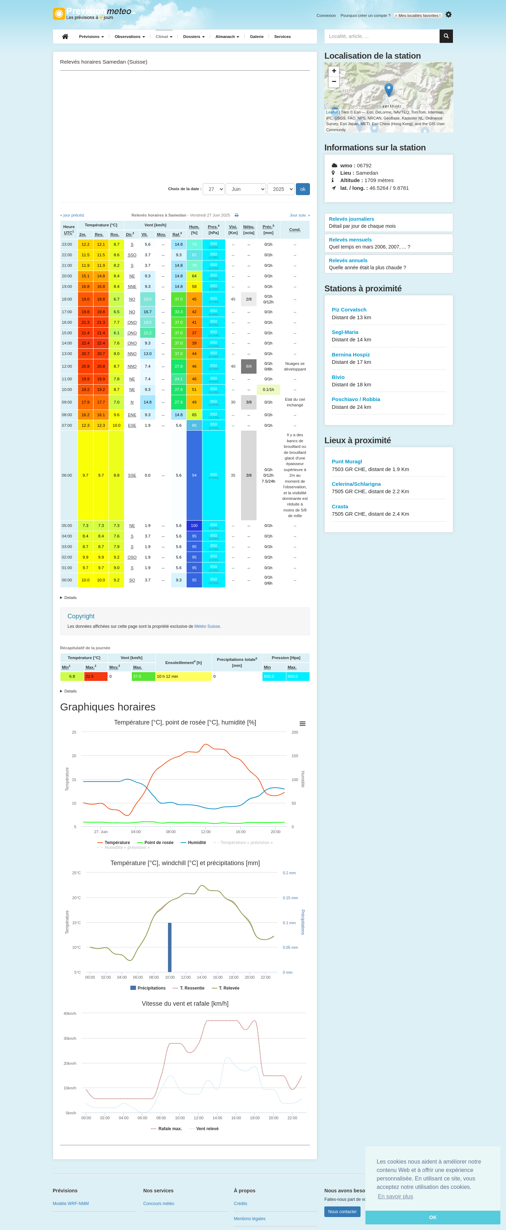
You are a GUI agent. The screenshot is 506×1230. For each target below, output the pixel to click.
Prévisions (91, 36)
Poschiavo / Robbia (389, 403)
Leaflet (332, 112)
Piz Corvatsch (389, 314)
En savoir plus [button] (395, 1196)
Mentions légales (250, 1218)
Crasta (389, 510)
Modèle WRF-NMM (71, 1203)
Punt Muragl (389, 465)
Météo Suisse (207, 626)
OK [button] (433, 1217)
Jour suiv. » (300, 215)
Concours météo (158, 1203)
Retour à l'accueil (94, 13)
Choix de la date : (185, 189)
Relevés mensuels (389, 243)
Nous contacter (342, 1211)
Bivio (389, 381)
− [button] (334, 82)
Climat (164, 36)
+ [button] (334, 71)
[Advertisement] (185, 127)
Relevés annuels (389, 264)
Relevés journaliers (389, 223)
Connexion (326, 15)
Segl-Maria (389, 336)
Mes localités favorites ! (418, 15)
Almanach (227, 36)
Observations (130, 36)
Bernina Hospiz (389, 359)
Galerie (257, 36)
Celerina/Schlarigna (389, 488)
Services (282, 36)
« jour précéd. (72, 215)
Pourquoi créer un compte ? (365, 15)
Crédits (240, 1203)
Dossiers (194, 36)
